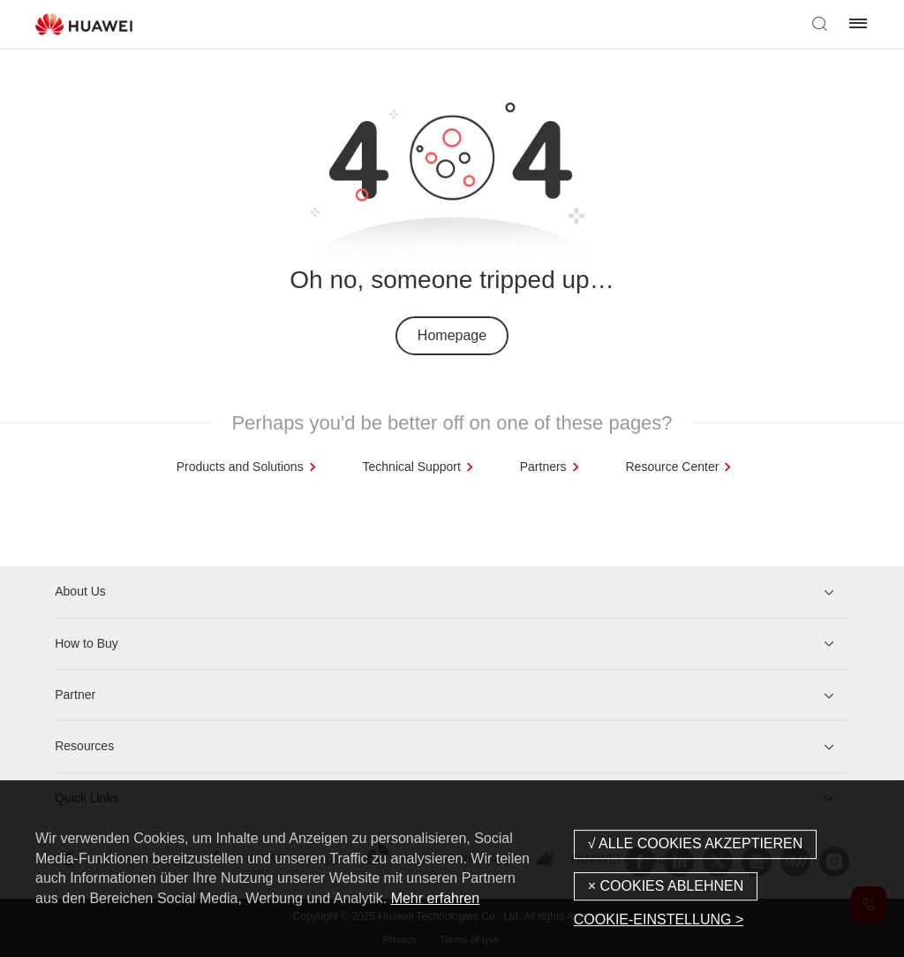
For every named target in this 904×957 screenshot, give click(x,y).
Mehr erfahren (435, 898)
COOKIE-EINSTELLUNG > (659, 919)
